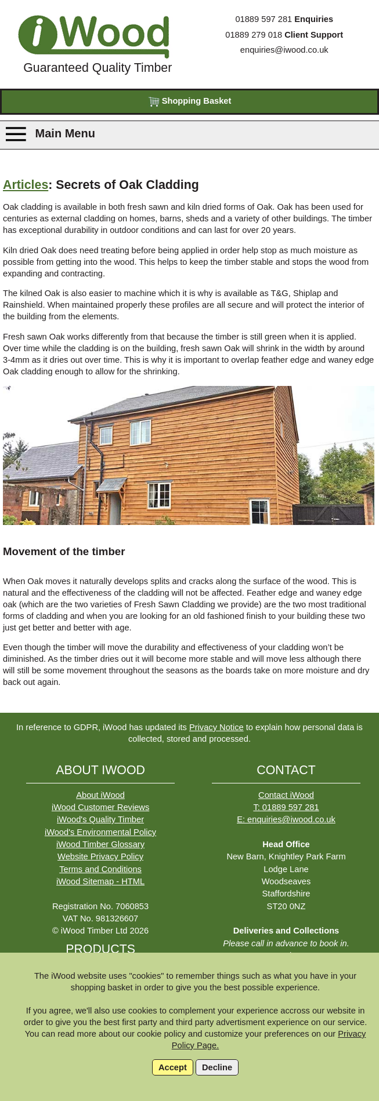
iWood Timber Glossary (100, 844)
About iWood (100, 795)
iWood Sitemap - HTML (100, 881)
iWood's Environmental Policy (100, 832)
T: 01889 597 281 (286, 807)
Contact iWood (286, 795)
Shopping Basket (190, 101)
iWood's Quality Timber (100, 819)
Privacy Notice (216, 727)
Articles (25, 185)
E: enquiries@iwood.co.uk (286, 819)
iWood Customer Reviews (100, 807)
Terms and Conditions (100, 869)
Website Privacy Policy (100, 856)
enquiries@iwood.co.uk (284, 49)
